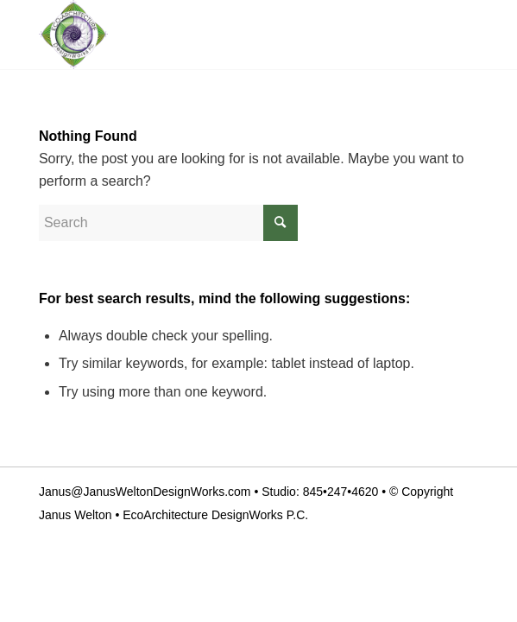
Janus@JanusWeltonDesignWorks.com (145, 491)
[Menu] (454, 34)
